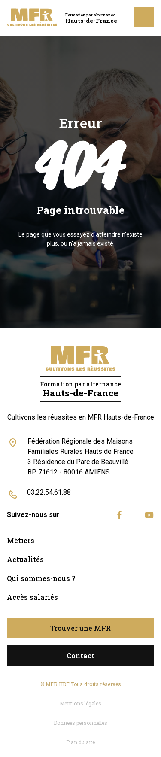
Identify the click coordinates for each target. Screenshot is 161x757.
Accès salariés (32, 597)
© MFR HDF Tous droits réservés (80, 684)
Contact (80, 655)
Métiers (20, 540)
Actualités (25, 559)
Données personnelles (80, 722)
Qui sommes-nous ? (41, 578)
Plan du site (80, 742)
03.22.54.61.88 (49, 492)
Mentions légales (80, 703)
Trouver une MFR (80, 627)
